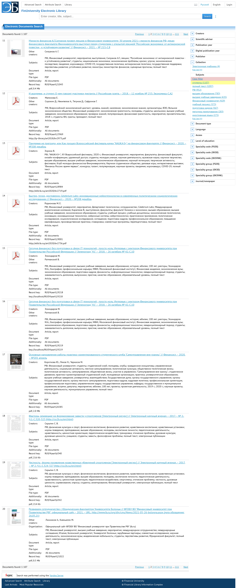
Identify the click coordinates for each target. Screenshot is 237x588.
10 (167, 34)
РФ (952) (196, 89)
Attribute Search (53, 4)
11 (170, 34)
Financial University (134, 580)
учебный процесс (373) (204, 104)
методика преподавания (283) (208, 111)
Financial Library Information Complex (143, 584)
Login (229, 4)
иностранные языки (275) (205, 115)
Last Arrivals (11, 584)
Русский (205, 4)
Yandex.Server (57, 575)
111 (177, 34)
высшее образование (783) (206, 93)
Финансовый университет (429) (208, 100)
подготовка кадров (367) (205, 107)
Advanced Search (33, 4)
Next (186, 34)
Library (68, 4)
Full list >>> (197, 69)
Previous (139, 34)
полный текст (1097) (202, 86)
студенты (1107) (200, 82)
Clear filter (197, 78)
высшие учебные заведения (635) (209, 97)
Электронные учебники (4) (206, 66)
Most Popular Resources (31, 584)
